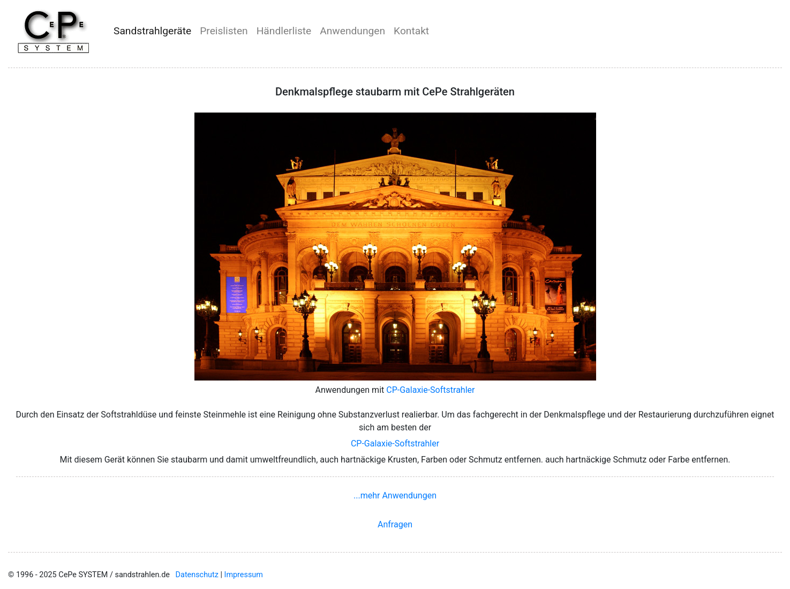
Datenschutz (197, 574)
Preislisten (223, 31)
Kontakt (411, 31)
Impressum (243, 574)
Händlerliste (284, 31)
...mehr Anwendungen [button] (395, 495)
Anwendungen (352, 31)
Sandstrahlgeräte (152, 31)
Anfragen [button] (395, 524)
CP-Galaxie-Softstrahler (430, 390)
